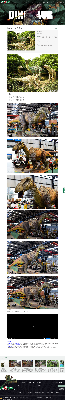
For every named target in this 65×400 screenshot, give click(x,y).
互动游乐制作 (33, 2)
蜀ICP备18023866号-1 (24, 397)
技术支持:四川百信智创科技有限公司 (44, 397)
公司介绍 (21, 2)
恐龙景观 (44, 2)
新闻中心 (56, 2)
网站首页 (15, 2)
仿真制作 (27, 2)
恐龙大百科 (62, 2)
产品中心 (50, 2)
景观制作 (38, 2)
